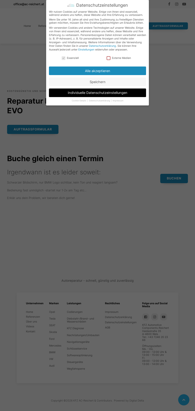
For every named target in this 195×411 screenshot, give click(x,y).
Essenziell (67, 60)
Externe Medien (121, 57)
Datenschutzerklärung (102, 44)
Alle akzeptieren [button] (98, 72)
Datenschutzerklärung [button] (102, 105)
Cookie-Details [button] (80, 106)
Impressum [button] (123, 104)
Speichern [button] (99, 84)
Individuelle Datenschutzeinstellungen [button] (100, 97)
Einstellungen (85, 50)
